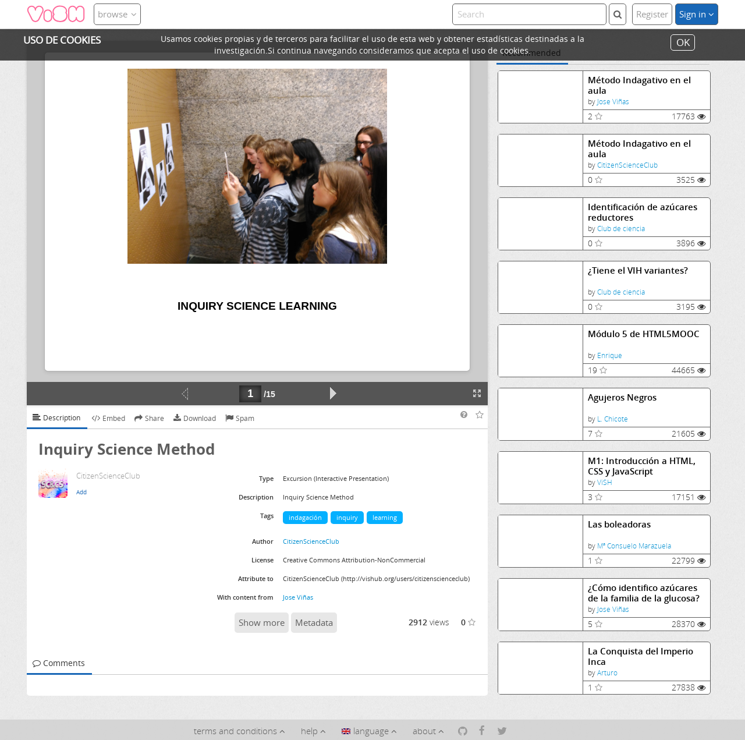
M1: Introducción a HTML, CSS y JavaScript (642, 466)
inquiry (347, 517)
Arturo (607, 673)
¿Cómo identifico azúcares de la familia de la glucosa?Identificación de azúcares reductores (644, 593)
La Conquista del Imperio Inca (640, 656)
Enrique (609, 355)
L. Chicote (612, 419)
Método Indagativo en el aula (639, 85)
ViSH (604, 482)
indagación (305, 517)
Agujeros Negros (622, 397)
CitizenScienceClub (627, 165)
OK (683, 42)
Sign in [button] (696, 14)
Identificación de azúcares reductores (642, 212)
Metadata (314, 622)
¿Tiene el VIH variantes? (638, 270)
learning (384, 517)
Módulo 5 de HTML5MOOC (644, 333)
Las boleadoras (619, 524)
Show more (262, 622)
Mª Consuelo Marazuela (634, 546)
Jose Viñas (613, 102)
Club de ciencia (621, 228)
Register (652, 14)
